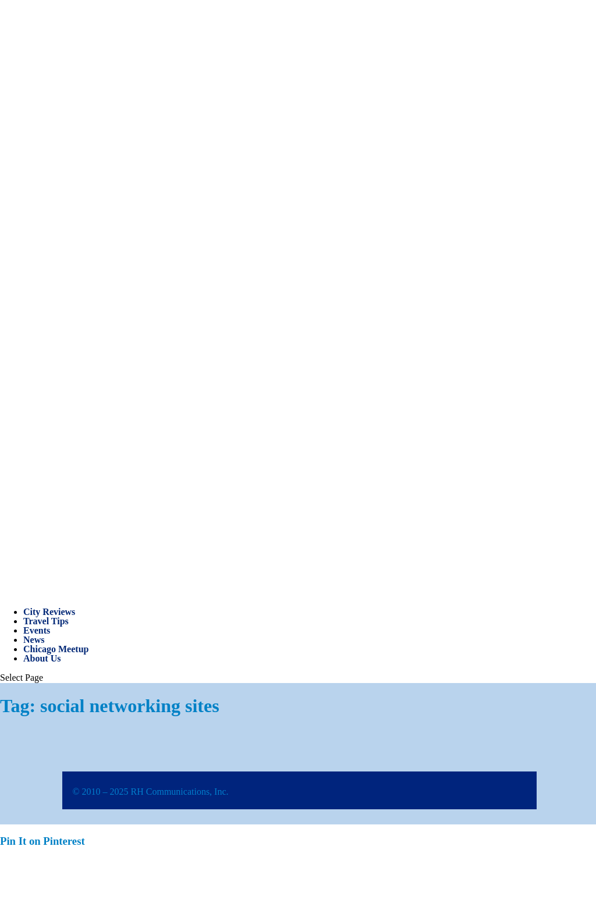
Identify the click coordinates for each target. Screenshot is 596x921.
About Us (42, 658)
